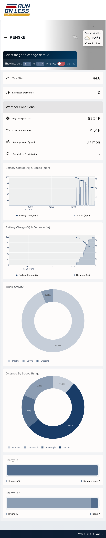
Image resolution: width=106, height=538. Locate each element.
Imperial (51, 63)
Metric (71, 63)
